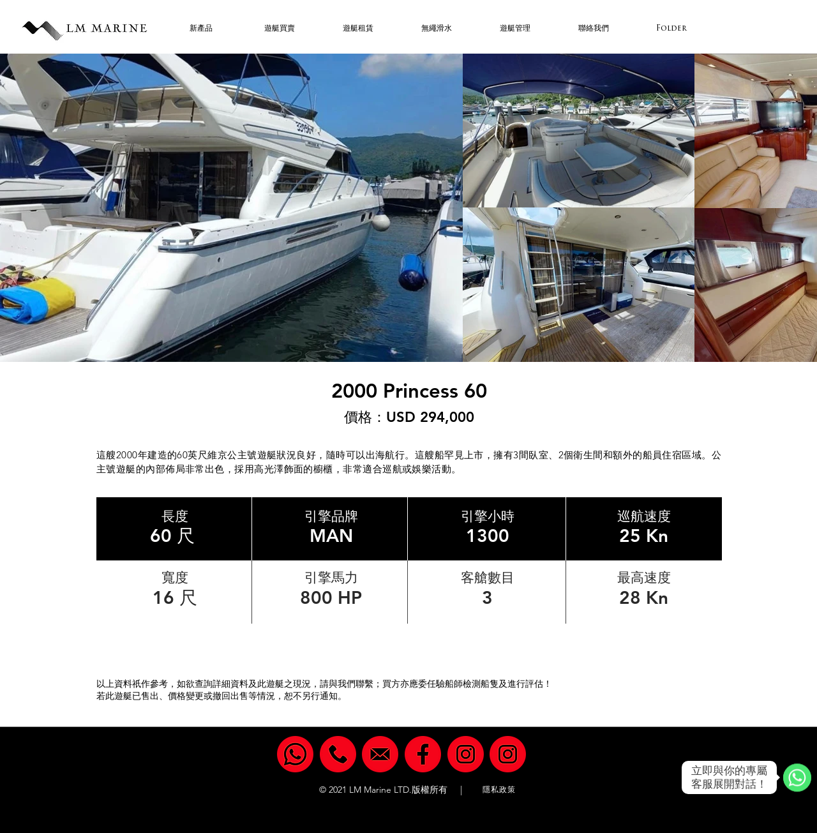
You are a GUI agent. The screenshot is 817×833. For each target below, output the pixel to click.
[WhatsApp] (797, 777)
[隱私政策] (500, 790)
